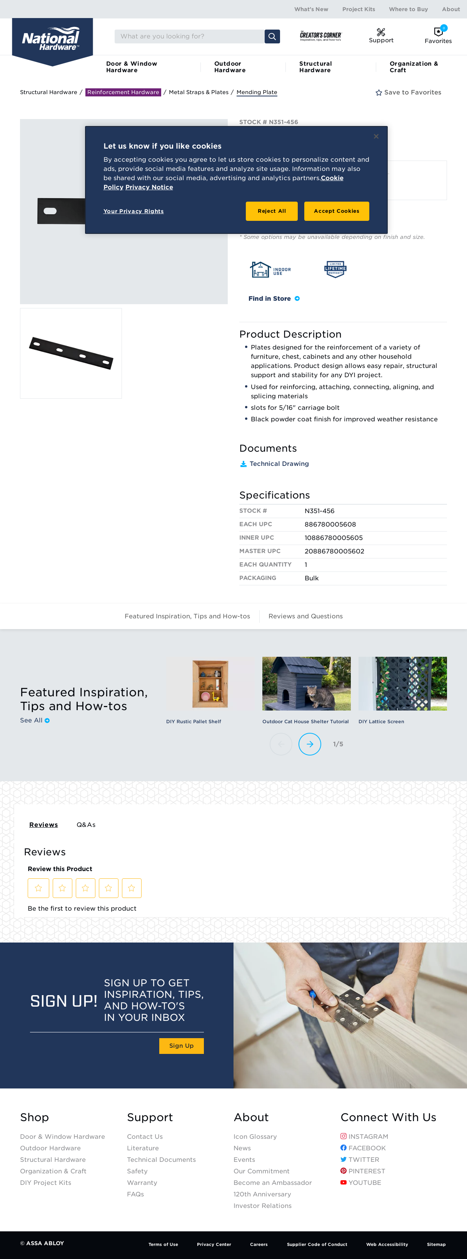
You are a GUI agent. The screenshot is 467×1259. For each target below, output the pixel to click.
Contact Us (145, 1136)
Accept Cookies (336, 211)
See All (35, 720)
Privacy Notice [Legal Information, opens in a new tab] (149, 187)
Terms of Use (163, 1244)
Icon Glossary (255, 1136)
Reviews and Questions (306, 616)
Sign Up (181, 1045)
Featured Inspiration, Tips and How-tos (187, 616)
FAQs (135, 1194)
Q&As (86, 824)
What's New (311, 9)
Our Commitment (261, 1171)
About (451, 9)
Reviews (43, 824)
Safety (137, 1171)
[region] (236, 180)
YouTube (360, 1182)
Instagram (364, 1136)
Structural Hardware (315, 67)
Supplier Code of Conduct (317, 1244)
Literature (143, 1148)
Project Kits (358, 9)
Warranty (142, 1182)
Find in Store (274, 298)
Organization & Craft (414, 67)
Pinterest (362, 1171)
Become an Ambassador (272, 1182)
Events (244, 1159)
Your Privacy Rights (133, 211)
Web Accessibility (387, 1244)
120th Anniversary (262, 1194)
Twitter (359, 1159)
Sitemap (436, 1244)
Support (150, 1117)
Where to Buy (408, 9)
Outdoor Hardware (230, 67)
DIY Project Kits (45, 1182)
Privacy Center (214, 1244)
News (242, 1148)
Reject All (272, 211)
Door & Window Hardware (131, 67)
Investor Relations (262, 1205)
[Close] (376, 136)
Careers (259, 1244)
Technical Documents (161, 1159)
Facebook (363, 1148)
